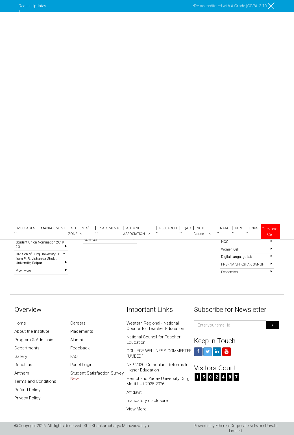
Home (20, 323)
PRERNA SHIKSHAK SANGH (243, 264)
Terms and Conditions (35, 381)
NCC (224, 242)
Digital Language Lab (236, 257)
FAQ (74, 356)
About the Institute (31, 331)
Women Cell (230, 249)
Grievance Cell (270, 232)
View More (23, 271)
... (72, 387)
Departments (27, 348)
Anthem (21, 373)
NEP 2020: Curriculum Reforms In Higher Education (157, 367)
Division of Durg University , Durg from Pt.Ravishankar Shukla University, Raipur (41, 258)
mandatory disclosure (147, 400)
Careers (78, 323)
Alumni (76, 339)
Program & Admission (35, 339)
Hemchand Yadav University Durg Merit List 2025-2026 (158, 381)
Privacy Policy (27, 398)
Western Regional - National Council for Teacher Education (155, 326)
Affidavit (134, 392)
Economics (229, 272)
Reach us (23, 364)
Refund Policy (27, 389)
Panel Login (81, 364)
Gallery (20, 356)
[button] (26, 230)
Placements (81, 331)
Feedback (80, 348)
